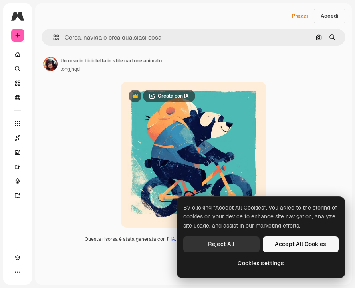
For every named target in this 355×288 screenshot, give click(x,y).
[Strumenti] (17, 123)
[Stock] (17, 83)
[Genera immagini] (17, 152)
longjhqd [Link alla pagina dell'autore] (70, 69)
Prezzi (300, 16)
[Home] (17, 54)
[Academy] (17, 257)
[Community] (17, 97)
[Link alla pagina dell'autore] (50, 64)
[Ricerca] (17, 68)
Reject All (221, 244)
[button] (53, 37)
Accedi (330, 15)
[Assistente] (17, 195)
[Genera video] (17, 166)
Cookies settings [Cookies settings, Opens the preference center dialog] (261, 263)
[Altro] (17, 272)
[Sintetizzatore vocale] (17, 181)
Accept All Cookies (301, 244)
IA (173, 239)
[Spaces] (17, 138)
